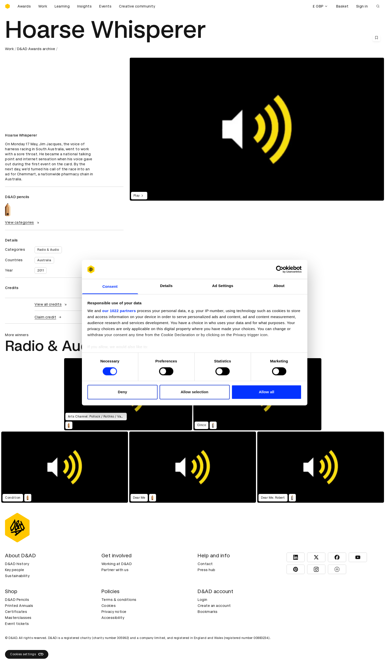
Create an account (214, 606)
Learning (62, 6)
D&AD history (17, 564)
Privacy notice (113, 612)
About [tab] (279, 286)
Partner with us (115, 570)
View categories (22, 222)
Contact (205, 564)
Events (105, 6)
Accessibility (112, 618)
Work (42, 6)
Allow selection (194, 392)
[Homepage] (7, 6)
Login (202, 600)
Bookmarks (208, 612)
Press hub (206, 570)
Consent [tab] (110, 287)
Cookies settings (26, 654)
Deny (122, 392)
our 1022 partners (119, 311)
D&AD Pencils (17, 600)
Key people (14, 570)
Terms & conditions (119, 600)
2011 (40, 270)
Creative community (137, 6)
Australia (44, 260)
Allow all (266, 392)
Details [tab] (166, 286)
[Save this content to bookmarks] (376, 37)
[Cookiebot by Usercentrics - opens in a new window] (280, 269)
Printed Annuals (19, 606)
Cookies (108, 606)
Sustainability (17, 576)
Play (139, 195)
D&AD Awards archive (36, 49)
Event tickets (17, 624)
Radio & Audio (48, 249)
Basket (342, 6)
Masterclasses (18, 618)
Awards (24, 6)
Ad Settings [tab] (222, 286)
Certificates (16, 612)
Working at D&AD (116, 564)
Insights (84, 6)
